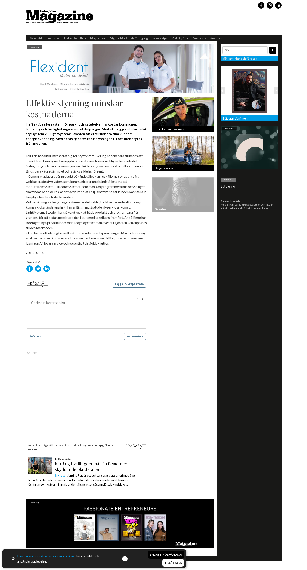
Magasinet (97, 38)
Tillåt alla (173, 562)
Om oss (199, 38)
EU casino (228, 186)
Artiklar (53, 38)
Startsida (37, 38)
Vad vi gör (180, 38)
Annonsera (217, 38)
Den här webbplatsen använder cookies (46, 556)
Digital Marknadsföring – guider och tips (138, 38)
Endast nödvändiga (166, 554)
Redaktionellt (75, 38)
